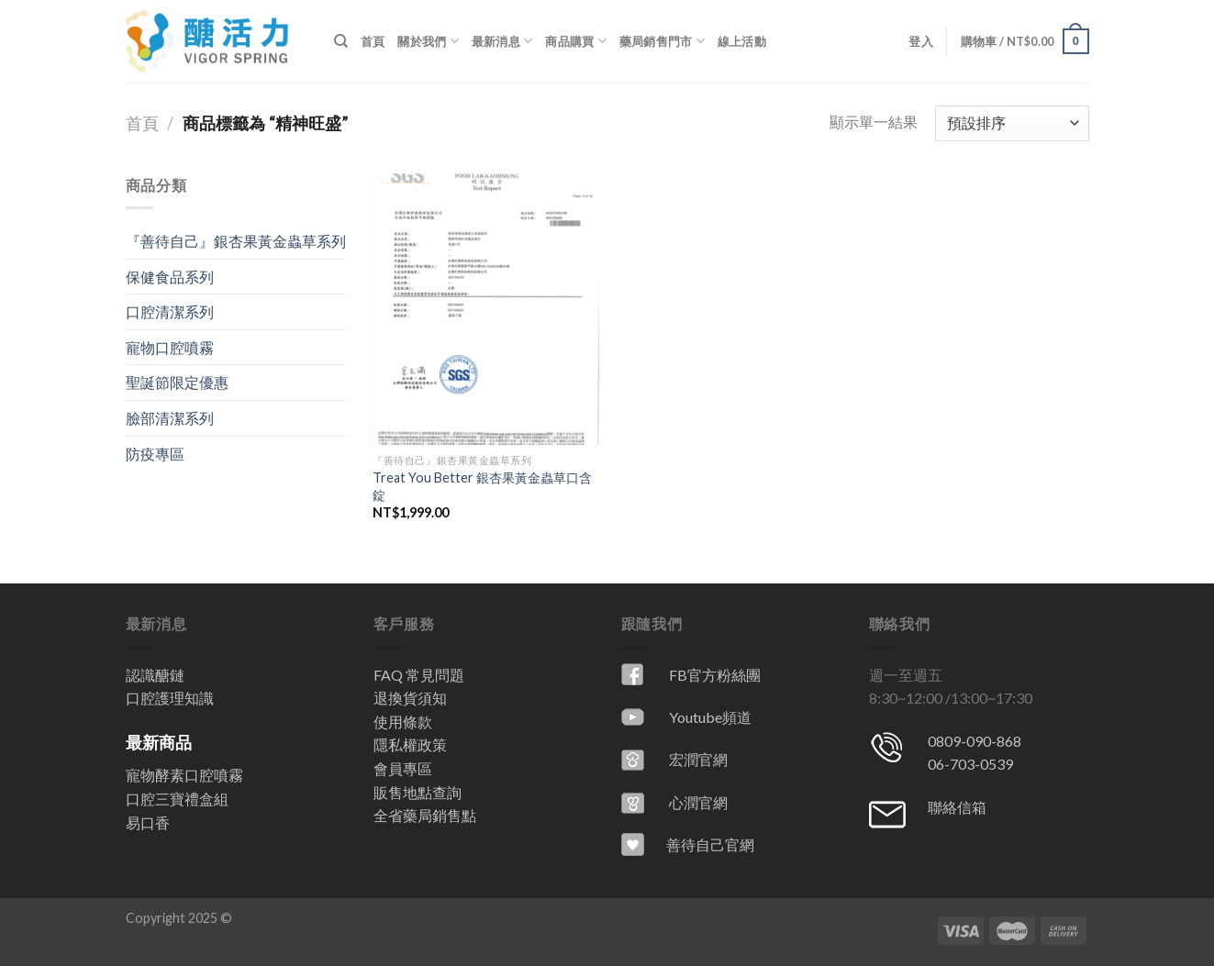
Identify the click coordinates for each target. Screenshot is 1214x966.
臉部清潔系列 (170, 418)
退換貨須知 (410, 697)
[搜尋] (341, 41)
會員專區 (402, 768)
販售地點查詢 (417, 792)
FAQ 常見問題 (418, 674)
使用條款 (402, 721)
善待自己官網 (710, 844)
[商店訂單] (1011, 123)
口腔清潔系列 (170, 311)
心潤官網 (698, 802)
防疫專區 (155, 453)
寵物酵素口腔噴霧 (184, 774)
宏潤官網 (698, 759)
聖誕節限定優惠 (177, 382)
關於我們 (427, 41)
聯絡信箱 (957, 807)
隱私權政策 (410, 744)
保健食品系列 (170, 276)
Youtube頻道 (710, 717)
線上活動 (742, 41)
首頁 (373, 41)
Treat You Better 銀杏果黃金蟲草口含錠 (482, 486)
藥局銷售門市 (662, 41)
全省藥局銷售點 (424, 815)
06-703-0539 (970, 763)
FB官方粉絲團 (715, 674)
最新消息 (502, 41)
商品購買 (575, 41)
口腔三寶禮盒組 (177, 798)
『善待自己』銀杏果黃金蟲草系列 (236, 241)
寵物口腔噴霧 (170, 347)
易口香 (148, 822)
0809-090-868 (974, 740)
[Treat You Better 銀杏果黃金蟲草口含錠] (486, 309)
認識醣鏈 (155, 674)
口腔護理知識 (170, 697)
